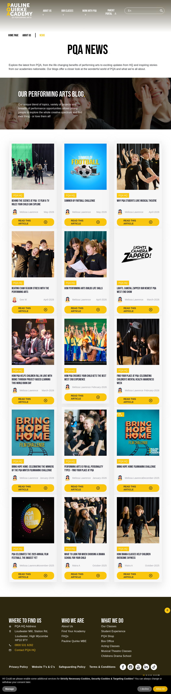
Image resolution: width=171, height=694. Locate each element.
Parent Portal (111, 12)
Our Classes (67, 11)
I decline (144, 689)
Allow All (160, 689)
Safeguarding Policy (72, 666)
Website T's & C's (43, 666)
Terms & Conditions (102, 666)
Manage (9, 689)
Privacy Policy (18, 666)
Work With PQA (89, 11)
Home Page (13, 35)
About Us (47, 11)
